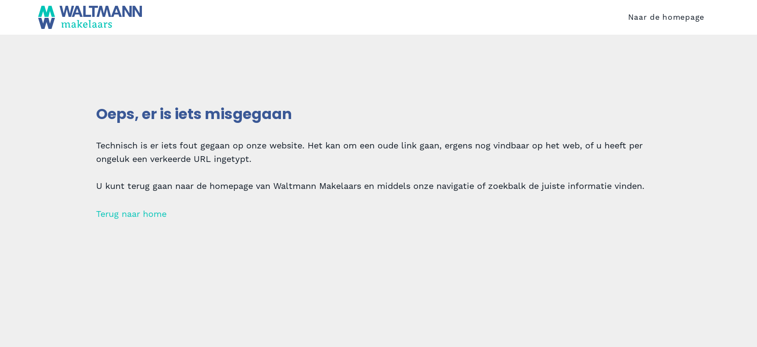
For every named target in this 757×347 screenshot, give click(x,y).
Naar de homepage (666, 21)
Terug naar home (131, 221)
